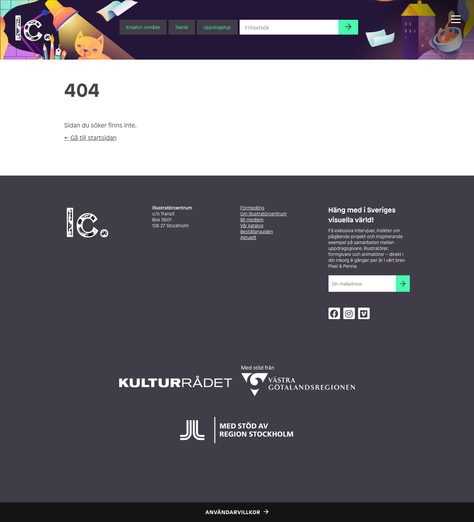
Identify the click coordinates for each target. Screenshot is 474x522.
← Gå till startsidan (90, 137)
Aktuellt (248, 237)
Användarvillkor (232, 512)
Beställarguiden (256, 232)
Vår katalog (251, 226)
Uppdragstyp (217, 27)
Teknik (181, 27)
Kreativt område (143, 27)
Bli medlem (251, 220)
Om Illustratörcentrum (263, 214)
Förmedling (252, 208)
